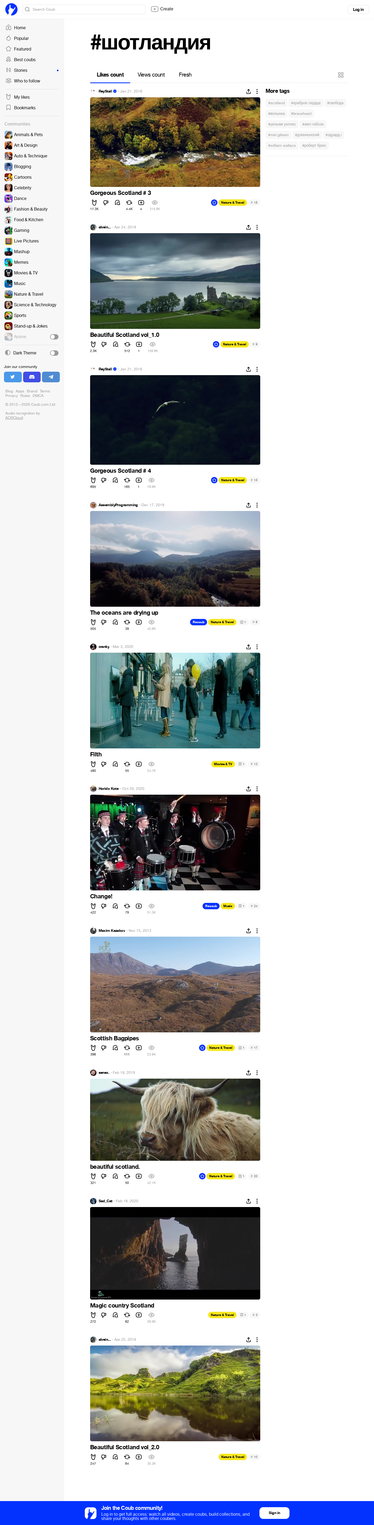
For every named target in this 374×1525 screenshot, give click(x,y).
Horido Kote (109, 789)
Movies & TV (223, 764)
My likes (17, 97)
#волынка (276, 113)
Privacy (11, 395)
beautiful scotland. (115, 1167)
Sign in (274, 1512)
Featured (18, 49)
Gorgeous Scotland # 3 (120, 193)
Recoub (198, 622)
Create (161, 9)
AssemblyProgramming (118, 505)
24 (254, 905)
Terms (45, 391)
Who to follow (22, 81)
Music (227, 906)
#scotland (276, 103)
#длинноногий (307, 134)
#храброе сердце (306, 103)
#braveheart (301, 113)
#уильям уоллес (282, 124)
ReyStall (105, 91)
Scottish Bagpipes (114, 1038)
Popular (17, 38)
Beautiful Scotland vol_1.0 (124, 335)
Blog (9, 391)
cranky (104, 647)
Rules (25, 395)
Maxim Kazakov (112, 931)
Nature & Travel (232, 202)
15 (254, 202)
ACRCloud (14, 417)
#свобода (335, 103)
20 (254, 1176)
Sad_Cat (105, 1201)
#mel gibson (278, 134)
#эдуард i (334, 134)
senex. (104, 1073)
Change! (101, 896)
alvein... (105, 227)
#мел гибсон (313, 124)
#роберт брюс (314, 145)
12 (254, 763)
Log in (358, 9)
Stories (31, 70)
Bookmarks (20, 108)
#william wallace (282, 145)
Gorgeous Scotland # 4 (120, 471)
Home (15, 28)
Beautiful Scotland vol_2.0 (124, 1447)
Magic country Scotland (122, 1305)
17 (254, 1047)
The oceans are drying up (124, 613)
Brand (32, 391)
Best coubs (20, 60)
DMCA (38, 395)
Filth (96, 754)
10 (254, 1456)
